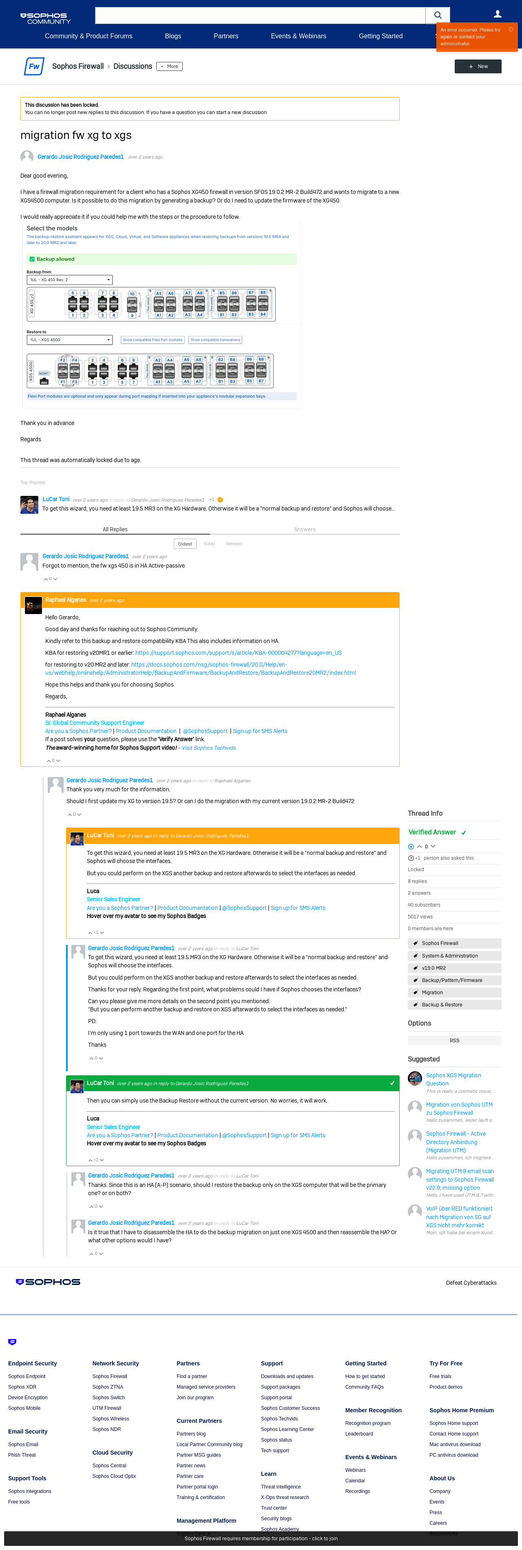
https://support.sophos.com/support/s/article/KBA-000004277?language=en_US (238, 652)
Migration (432, 992)
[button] (438, 15)
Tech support (275, 1450)
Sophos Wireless (111, 1419)
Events (437, 1502)
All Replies (115, 529)
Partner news (191, 1466)
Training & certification (201, 1497)
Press (435, 1512)
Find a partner (192, 1376)
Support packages (281, 1387)
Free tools (19, 1502)
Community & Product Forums (88, 36)
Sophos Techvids (279, 1419)
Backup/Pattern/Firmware (452, 980)
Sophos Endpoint (26, 1376)
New (483, 66)
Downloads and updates (287, 1376)
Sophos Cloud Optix (114, 1476)
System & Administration (450, 956)
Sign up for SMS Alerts (260, 731)
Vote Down (55, 579)
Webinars (355, 1470)
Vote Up (45, 579)
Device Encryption (28, 1397)
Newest (234, 543)
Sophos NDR (107, 1429)
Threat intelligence (281, 1487)
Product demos (445, 1387)
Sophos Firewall (440, 943)
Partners (226, 36)
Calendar (355, 1481)
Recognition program (368, 1423)
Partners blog (191, 1434)
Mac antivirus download (454, 1444)
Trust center (274, 1508)
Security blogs (276, 1518)
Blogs (173, 36)
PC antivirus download (453, 1455)
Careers (438, 1523)
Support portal (276, 1397)
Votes (209, 543)
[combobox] (260, 15)
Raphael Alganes (66, 599)
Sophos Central (109, 1466)
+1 (417, 858)
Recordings (357, 1491)
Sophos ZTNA (108, 1387)
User (497, 14)
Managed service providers (206, 1387)
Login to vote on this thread (420, 845)
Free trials (440, 1376)
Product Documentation (146, 731)
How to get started (365, 1376)
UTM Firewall (107, 1408)
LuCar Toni (56, 499)
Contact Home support (453, 1434)
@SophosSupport (205, 731)
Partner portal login (197, 1487)
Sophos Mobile (24, 1408)
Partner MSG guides (199, 1455)
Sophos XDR (22, 1387)
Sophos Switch (109, 1397)
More (172, 66)
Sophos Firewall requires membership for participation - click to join (261, 1538)
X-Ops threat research (285, 1497)
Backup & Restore (442, 1005)
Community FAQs (364, 1387)
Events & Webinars (298, 36)
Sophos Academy (280, 1529)
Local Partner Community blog (209, 1444)
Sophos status (276, 1440)
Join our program (195, 1397)
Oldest (185, 544)
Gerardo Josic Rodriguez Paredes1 (81, 157)
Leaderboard (359, 1434)
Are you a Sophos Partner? (78, 731)
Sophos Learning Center (287, 1429)
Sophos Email (23, 1444)
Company (439, 1491)
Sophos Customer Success (290, 1408)
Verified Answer (433, 832)
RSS (455, 1040)
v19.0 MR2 (434, 968)
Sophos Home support (453, 1423)
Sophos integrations (29, 1491)
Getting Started (381, 36)
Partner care (190, 1476)
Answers (305, 529)
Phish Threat (22, 1455)
